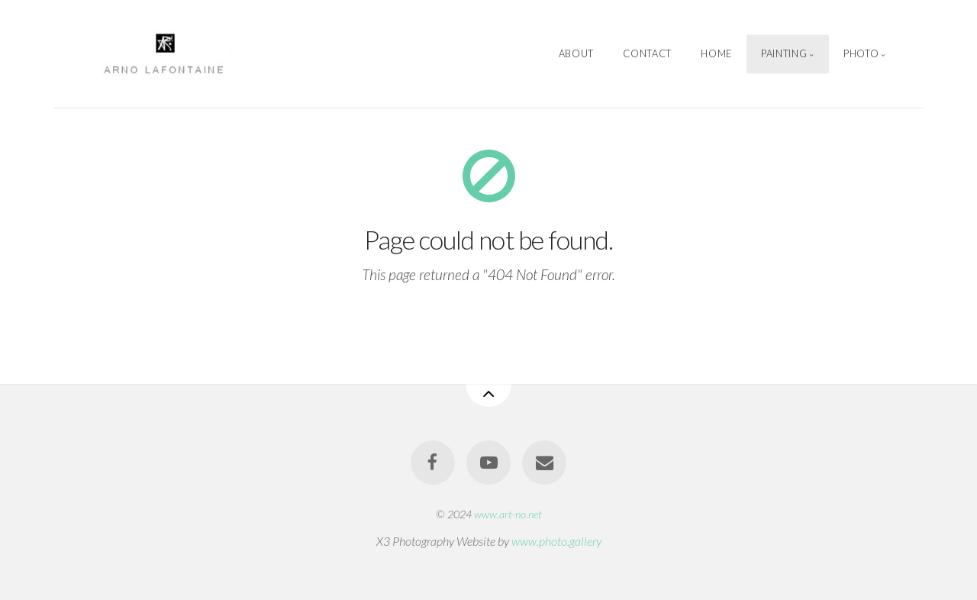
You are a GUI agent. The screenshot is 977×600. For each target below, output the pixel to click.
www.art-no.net (508, 514)
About (576, 53)
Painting (784, 53)
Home (716, 53)
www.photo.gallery (556, 541)
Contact (647, 53)
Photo (861, 53)
